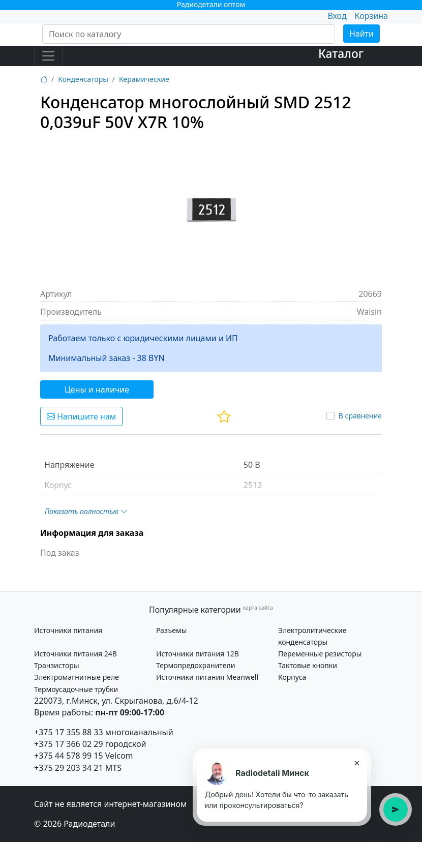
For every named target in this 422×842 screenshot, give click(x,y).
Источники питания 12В (197, 653)
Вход (336, 15)
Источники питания (68, 630)
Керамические (144, 79)
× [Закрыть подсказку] (356, 763)
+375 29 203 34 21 (68, 767)
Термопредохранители (195, 665)
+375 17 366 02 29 (68, 743)
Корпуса (292, 677)
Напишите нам (81, 416)
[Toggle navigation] (48, 56)
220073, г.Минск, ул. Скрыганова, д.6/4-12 (116, 700)
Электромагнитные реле (76, 677)
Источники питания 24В (75, 653)
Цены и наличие (97, 389)
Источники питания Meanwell (207, 677)
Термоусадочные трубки (76, 689)
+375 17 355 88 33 (68, 732)
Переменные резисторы (319, 653)
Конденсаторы (83, 79)
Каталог (341, 54)
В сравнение (360, 415)
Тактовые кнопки (307, 665)
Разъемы (171, 630)
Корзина (371, 15)
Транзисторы (56, 665)
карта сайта (258, 607)
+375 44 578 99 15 (68, 755)
